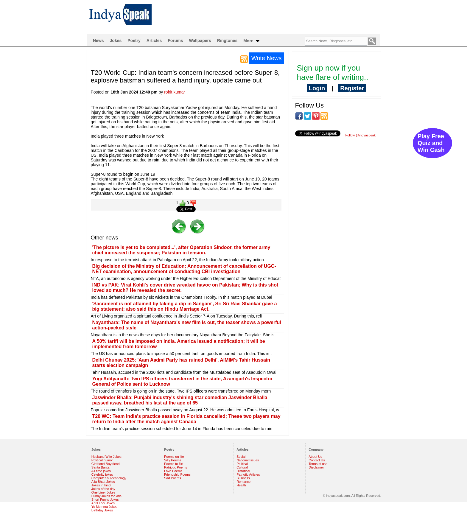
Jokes (116, 40)
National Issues (247, 460)
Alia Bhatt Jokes (103, 481)
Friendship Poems (177, 474)
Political (242, 464)
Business (243, 478)
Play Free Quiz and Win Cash (431, 143)
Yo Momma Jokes (104, 506)
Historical (243, 471)
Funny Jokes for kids (106, 496)
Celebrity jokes (102, 474)
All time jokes (101, 471)
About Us (315, 456)
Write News (266, 58)
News (98, 40)
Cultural (242, 467)
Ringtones (227, 40)
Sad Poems (172, 478)
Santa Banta (100, 467)
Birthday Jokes (102, 510)
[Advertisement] (272, 16)
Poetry (134, 40)
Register (352, 88)
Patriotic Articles (248, 474)
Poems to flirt (173, 464)
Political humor (102, 460)
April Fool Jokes (103, 503)
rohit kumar (174, 92)
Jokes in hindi (101, 485)
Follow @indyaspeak (360, 135)
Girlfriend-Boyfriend (105, 464)
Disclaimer (316, 467)
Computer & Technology (108, 478)
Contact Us (317, 460)
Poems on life (174, 456)
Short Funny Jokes (105, 499)
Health (241, 485)
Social (240, 456)
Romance (243, 481)
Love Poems (173, 471)
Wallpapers (200, 40)
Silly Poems (172, 460)
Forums (175, 40)
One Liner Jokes (103, 492)
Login (317, 88)
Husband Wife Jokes (106, 456)
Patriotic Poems (175, 467)
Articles (154, 40)
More (251, 41)
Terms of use (318, 464)
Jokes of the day (103, 489)
